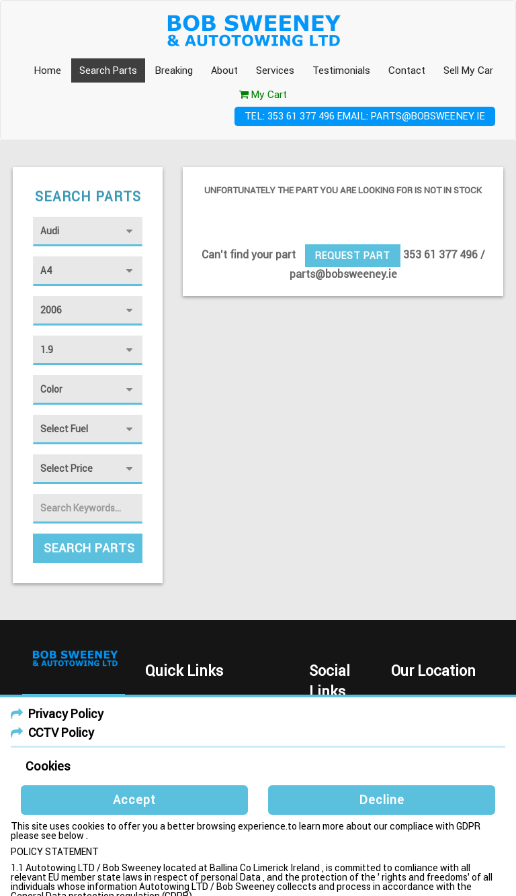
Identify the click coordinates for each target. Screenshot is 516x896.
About (224, 70)
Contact (406, 70)
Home (47, 70)
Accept (134, 800)
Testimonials (341, 70)
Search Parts (108, 70)
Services (275, 70)
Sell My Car (468, 70)
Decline (381, 800)
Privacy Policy (65, 714)
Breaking (174, 70)
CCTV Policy (61, 733)
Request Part (352, 255)
